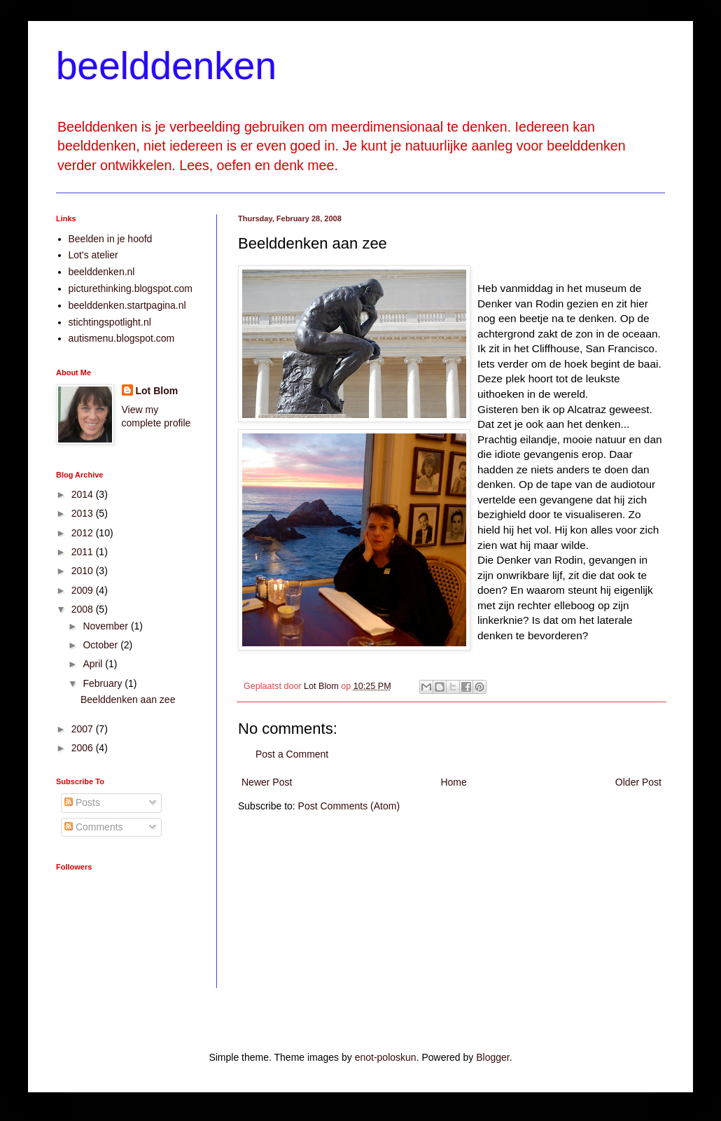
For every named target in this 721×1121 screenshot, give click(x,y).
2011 (83, 551)
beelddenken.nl (102, 271)
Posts (82, 802)
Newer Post (266, 782)
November (106, 626)
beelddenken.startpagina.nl (127, 305)
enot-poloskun (385, 1057)
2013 (83, 513)
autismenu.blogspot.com (122, 338)
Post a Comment (291, 754)
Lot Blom (157, 390)
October (101, 644)
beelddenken (166, 66)
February (104, 683)
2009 (83, 590)
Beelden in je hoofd (111, 238)
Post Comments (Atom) (349, 806)
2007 (83, 728)
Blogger (492, 1057)
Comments (93, 827)
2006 (83, 747)
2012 (83, 532)
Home (453, 782)
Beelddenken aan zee (127, 699)
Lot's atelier (93, 254)
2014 (83, 494)
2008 (83, 609)
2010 (83, 570)
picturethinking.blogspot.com (130, 288)
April (94, 663)
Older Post (638, 782)
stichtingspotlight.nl (110, 322)
